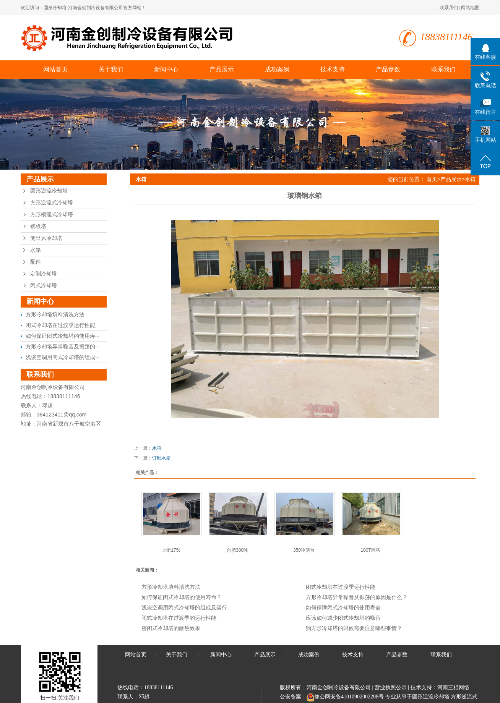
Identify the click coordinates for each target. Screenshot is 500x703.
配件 (35, 262)
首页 (432, 179)
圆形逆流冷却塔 (49, 191)
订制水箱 (161, 458)
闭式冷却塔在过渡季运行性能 (60, 325)
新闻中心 (166, 69)
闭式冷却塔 (43, 285)
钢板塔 (38, 226)
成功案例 (277, 69)
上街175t (171, 550)
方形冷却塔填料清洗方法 (55, 314)
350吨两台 (304, 550)
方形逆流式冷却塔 (51, 203)
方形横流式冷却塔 (51, 214)
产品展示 (221, 69)
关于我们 (111, 69)
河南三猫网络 (453, 687)
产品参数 (388, 69)
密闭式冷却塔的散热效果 (170, 628)
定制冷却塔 (43, 274)
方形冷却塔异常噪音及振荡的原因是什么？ (356, 597)
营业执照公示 (391, 687)
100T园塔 (370, 550)
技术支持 (332, 69)
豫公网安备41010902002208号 (349, 697)
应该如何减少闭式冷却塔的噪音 (343, 618)
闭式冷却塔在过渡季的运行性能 (178, 618)
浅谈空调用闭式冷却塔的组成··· (63, 357)
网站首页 (55, 69)
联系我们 (449, 7)
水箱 (35, 250)
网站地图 (470, 7)
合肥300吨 (237, 550)
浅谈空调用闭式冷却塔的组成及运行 (184, 607)
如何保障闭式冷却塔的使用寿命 (343, 607)
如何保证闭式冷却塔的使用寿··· (63, 336)
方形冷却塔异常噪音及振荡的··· (63, 346)
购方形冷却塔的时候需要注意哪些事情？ (354, 628)
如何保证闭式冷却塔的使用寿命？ (181, 597)
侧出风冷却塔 (46, 238)
